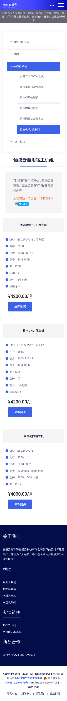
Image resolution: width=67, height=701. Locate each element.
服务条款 (9, 595)
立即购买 (20, 307)
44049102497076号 (16, 682)
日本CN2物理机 (29, 97)
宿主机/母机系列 (30, 129)
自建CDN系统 (12, 631)
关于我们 (9, 582)
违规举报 (9, 602)
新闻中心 (26, 693)
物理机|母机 (18, 66)
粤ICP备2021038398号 (29, 678)
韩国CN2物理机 (29, 108)
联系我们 (41, 693)
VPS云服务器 (19, 42)
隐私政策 (9, 589)
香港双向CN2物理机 (32, 76)
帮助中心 (12, 693)
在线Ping (9, 625)
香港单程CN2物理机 (32, 87)
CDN (14, 54)
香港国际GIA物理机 (31, 118)
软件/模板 (17, 141)
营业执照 (55, 693)
